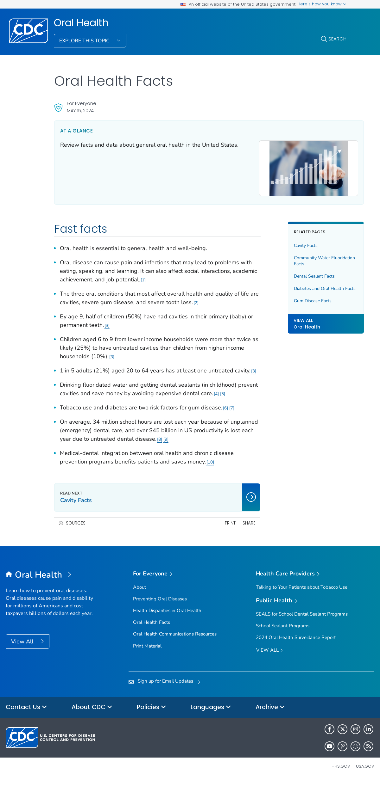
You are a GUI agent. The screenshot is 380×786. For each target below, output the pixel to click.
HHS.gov (341, 771)
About (139, 592)
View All (23, 646)
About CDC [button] (92, 712)
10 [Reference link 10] (210, 467)
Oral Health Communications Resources (175, 639)
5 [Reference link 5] (244, 399)
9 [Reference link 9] (227, 444)
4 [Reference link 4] (237, 399)
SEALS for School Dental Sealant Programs (302, 619)
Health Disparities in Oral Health (167, 615)
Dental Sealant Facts (302, 273)
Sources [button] (76, 528)
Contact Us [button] (26, 712)
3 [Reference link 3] (113, 322)
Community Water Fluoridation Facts (300, 257)
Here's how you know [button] (321, 4)
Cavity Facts (294, 242)
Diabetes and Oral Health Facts (307, 288)
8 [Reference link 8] (221, 444)
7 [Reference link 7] (232, 413)
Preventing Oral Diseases (160, 604)
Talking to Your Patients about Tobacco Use (301, 592)
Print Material (147, 651)
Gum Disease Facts (301, 304)
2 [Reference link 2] (215, 299)
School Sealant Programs (282, 631)
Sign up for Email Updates (165, 686)
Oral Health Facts (151, 627)
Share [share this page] (237, 528)
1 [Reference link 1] (169, 276)
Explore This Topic (85, 40)
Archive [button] (270, 712)
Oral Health (81, 23)
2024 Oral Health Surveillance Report (296, 642)
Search (337, 38)
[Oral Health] (52, 580)
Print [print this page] (218, 528)
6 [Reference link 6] (225, 413)
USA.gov (365, 771)
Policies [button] (151, 712)
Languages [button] (211, 712)
